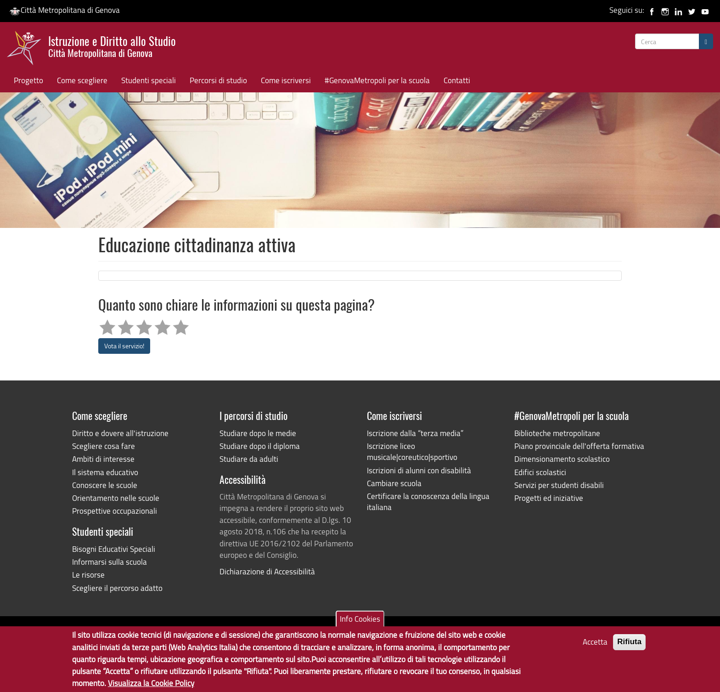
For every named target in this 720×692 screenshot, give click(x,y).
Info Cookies (360, 622)
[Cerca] (706, 41)
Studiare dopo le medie (257, 433)
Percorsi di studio (218, 80)
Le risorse (88, 574)
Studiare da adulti (248, 459)
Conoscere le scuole (104, 485)
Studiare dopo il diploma (259, 446)
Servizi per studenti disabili (559, 485)
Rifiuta (629, 645)
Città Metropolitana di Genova (64, 10)
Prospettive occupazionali (114, 510)
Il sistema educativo (105, 472)
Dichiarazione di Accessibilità (267, 571)
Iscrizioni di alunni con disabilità (419, 470)
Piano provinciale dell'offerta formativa (579, 446)
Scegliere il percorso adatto (117, 588)
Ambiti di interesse (103, 459)
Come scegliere (82, 80)
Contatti (457, 80)
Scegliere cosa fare (103, 446)
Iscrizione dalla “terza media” (415, 433)
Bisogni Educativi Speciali (113, 549)
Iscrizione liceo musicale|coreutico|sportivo (412, 451)
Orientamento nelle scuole (115, 498)
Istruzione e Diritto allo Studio (112, 45)
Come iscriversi (286, 80)
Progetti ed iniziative (548, 498)
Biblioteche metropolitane (557, 433)
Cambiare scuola (394, 483)
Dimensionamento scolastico (562, 459)
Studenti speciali (148, 80)
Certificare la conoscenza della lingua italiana (428, 501)
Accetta (595, 645)
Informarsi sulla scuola (109, 561)
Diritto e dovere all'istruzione (120, 433)
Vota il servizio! (124, 345)
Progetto (28, 80)
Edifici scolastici (540, 472)
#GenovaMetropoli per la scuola (377, 80)
